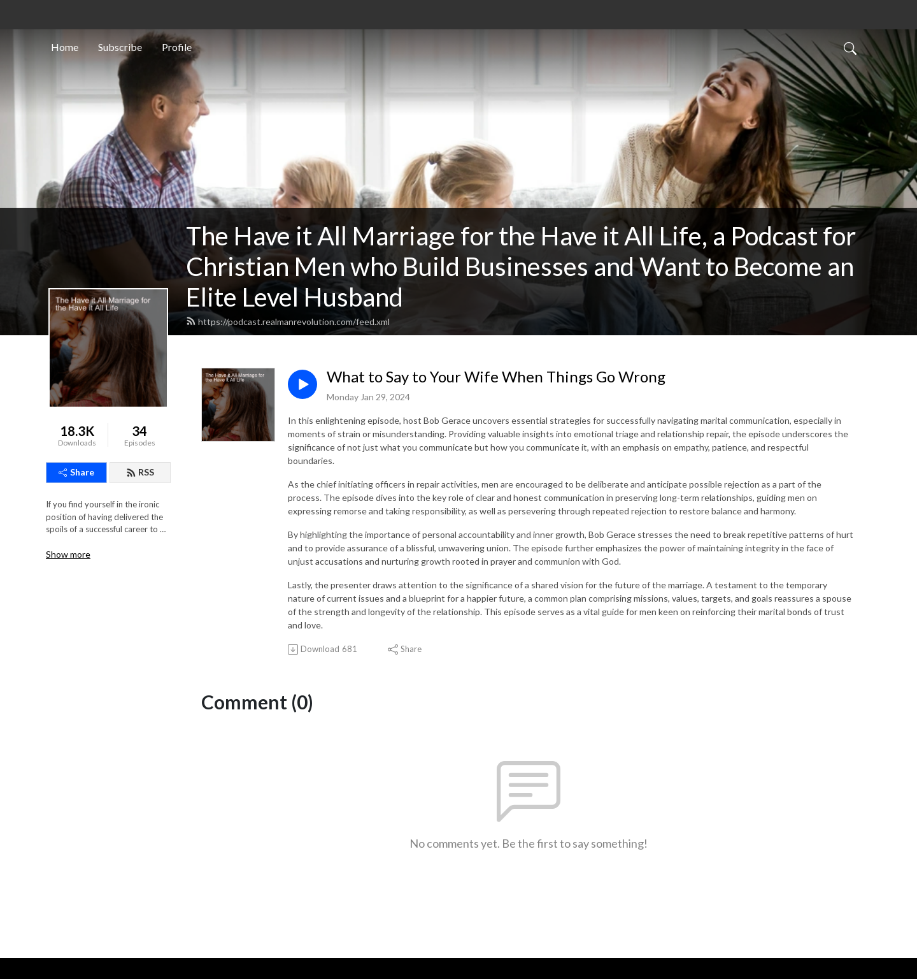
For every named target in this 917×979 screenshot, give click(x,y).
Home (64, 47)
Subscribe (120, 47)
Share (76, 472)
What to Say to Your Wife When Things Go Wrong (496, 377)
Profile (177, 47)
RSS (140, 472)
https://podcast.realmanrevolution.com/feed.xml (288, 321)
